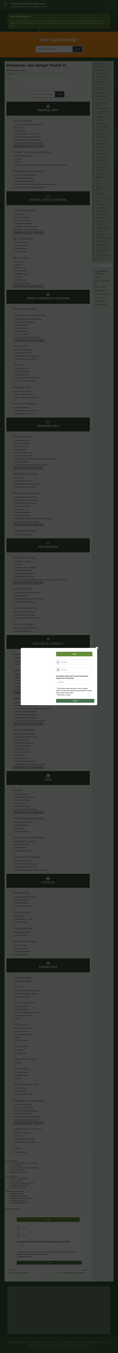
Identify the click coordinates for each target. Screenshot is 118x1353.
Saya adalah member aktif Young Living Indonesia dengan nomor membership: (72, 677)
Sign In (75, 701)
